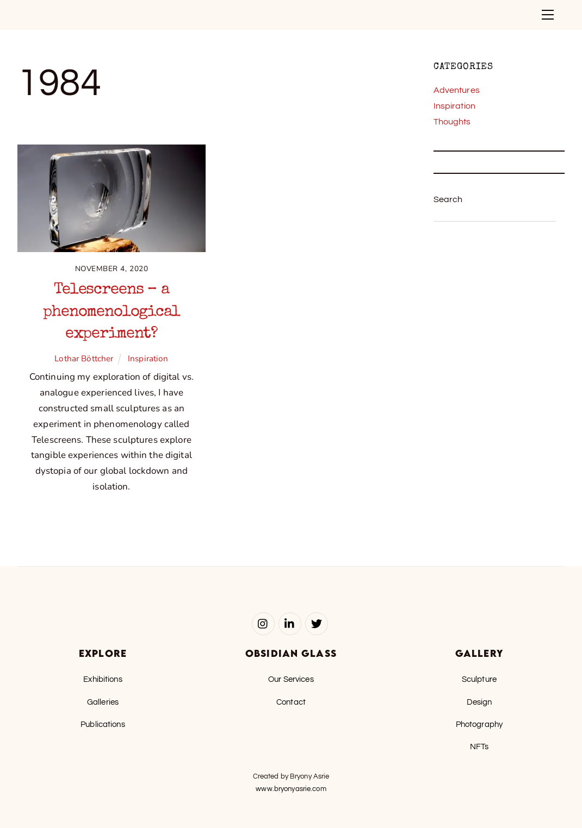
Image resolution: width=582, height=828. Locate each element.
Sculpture (479, 679)
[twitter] (316, 623)
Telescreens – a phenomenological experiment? (111, 312)
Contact (291, 702)
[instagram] (263, 623)
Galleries (103, 702)
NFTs (479, 746)
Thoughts (452, 121)
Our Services (291, 679)
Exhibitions (102, 679)
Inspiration (148, 358)
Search (448, 199)
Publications (103, 724)
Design (479, 702)
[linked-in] (289, 623)
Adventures (457, 90)
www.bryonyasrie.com (291, 789)
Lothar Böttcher (83, 358)
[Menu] (548, 15)
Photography (479, 724)
